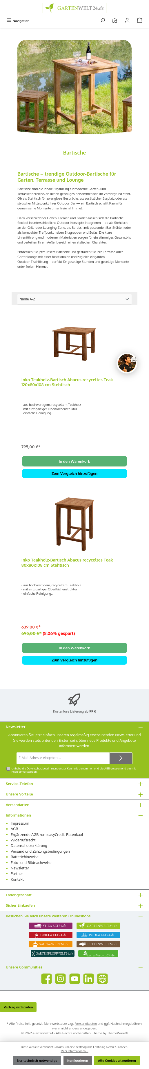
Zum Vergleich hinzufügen (74, 473)
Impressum (20, 823)
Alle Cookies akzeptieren (117, 1060)
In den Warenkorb (74, 461)
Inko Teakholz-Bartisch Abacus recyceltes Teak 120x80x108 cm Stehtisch (67, 382)
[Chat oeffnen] (127, 363)
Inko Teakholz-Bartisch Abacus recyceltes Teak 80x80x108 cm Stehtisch (67, 562)
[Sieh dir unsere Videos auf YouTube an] (74, 978)
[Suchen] (102, 20)
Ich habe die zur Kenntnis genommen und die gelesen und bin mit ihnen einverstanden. (73, 770)
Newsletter (20, 868)
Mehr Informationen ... (74, 1051)
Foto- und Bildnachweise (31, 862)
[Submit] (120, 758)
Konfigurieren (77, 1060)
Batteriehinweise (25, 856)
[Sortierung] (74, 299)
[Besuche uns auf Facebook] (46, 978)
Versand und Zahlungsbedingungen (40, 851)
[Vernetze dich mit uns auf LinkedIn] (88, 978)
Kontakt (17, 879)
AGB (107, 768)
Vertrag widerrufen (18, 1007)
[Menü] (18, 20)
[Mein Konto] (127, 20)
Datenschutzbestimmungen (44, 768)
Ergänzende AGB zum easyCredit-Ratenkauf (47, 834)
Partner (17, 873)
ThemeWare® (117, 1033)
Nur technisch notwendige (37, 1060)
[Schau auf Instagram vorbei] (60, 978)
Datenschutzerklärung (29, 845)
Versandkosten (86, 1023)
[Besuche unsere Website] (102, 978)
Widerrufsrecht (23, 840)
